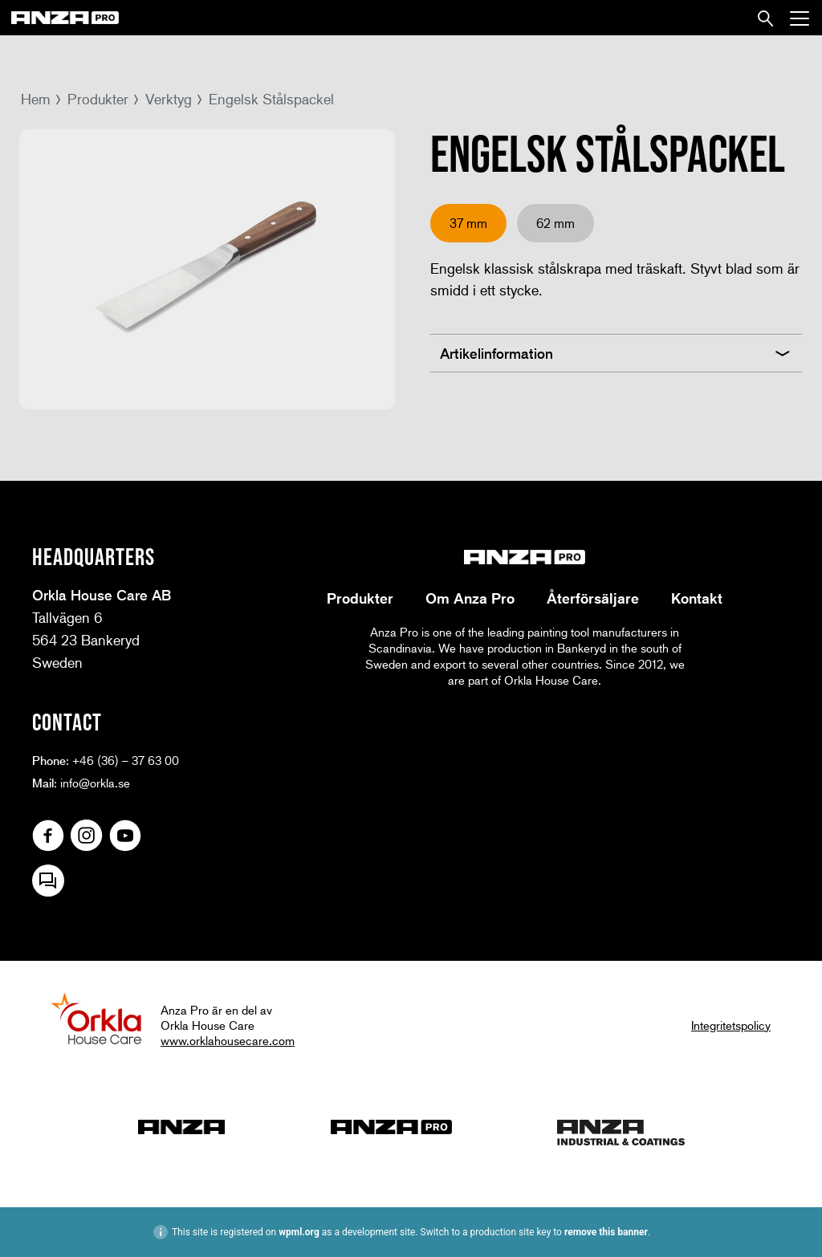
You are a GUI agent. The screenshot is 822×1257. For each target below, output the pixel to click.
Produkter (97, 99)
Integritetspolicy (731, 1025)
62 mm (555, 222)
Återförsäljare (593, 598)
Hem (36, 99)
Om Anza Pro (470, 598)
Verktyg (168, 99)
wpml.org (299, 1232)
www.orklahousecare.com (228, 1040)
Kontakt (696, 598)
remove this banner (606, 1232)
